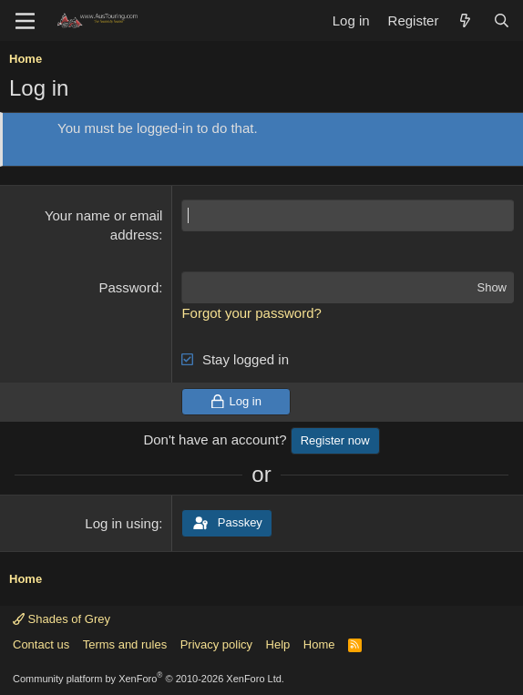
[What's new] (465, 20)
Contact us (41, 644)
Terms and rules (125, 644)
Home (319, 644)
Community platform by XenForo (148, 678)
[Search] (501, 20)
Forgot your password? (251, 313)
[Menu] (25, 21)
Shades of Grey (61, 619)
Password (128, 287)
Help (278, 644)
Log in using (122, 523)
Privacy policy (216, 644)
